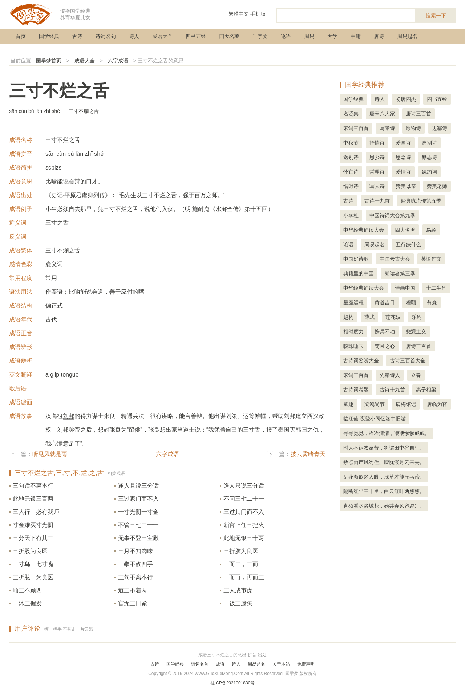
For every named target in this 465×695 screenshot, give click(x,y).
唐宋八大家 (382, 114)
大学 (332, 36)
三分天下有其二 (33, 538)
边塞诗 (439, 128)
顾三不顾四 (27, 590)
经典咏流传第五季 (421, 201)
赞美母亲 (406, 186)
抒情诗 (377, 143)
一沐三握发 (27, 603)
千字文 (260, 36)
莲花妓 (393, 317)
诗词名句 (106, 36)
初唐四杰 (406, 99)
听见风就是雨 (49, 454)
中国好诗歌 (356, 259)
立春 (416, 375)
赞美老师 (437, 186)
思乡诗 (377, 157)
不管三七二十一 (138, 525)
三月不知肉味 (135, 551)
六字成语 (118, 61)
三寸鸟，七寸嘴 (33, 564)
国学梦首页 (48, 61)
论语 (286, 36)
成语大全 (162, 36)
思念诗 (403, 157)
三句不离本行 (135, 577)
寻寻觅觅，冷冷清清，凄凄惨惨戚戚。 (386, 433)
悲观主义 (416, 331)
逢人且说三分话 (138, 486)
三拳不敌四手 (135, 564)
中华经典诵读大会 (363, 230)
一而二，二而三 (243, 564)
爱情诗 (403, 172)
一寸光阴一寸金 (138, 512)
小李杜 (351, 215)
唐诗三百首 (418, 114)
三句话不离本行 (33, 486)
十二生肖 (436, 288)
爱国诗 (403, 143)
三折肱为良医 (240, 551)
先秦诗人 (390, 375)
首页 (21, 36)
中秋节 (351, 143)
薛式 (369, 317)
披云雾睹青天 (308, 454)
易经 (431, 230)
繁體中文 (239, 14)
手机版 (258, 14)
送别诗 (351, 157)
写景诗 (387, 128)
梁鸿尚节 (374, 404)
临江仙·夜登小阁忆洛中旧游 (374, 419)
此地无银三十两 (243, 538)
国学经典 (49, 36)
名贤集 (351, 114)
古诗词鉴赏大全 (361, 360)
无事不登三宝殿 (138, 538)
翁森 (432, 302)
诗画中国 (405, 288)
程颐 (411, 302)
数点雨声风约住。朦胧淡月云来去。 (384, 462)
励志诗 (429, 157)
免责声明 (306, 664)
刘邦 (68, 416)
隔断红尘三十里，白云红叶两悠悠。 (384, 491)
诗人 (134, 36)
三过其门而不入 (243, 512)
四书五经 (196, 36)
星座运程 (353, 302)
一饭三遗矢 (237, 603)
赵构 (348, 317)
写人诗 (377, 186)
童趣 (348, 404)
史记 (57, 195)
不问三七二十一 (243, 499)
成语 (220, 664)
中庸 (356, 36)
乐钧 (417, 317)
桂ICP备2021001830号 (232, 683)
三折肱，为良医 (33, 577)
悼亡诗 (351, 172)
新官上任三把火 (243, 525)
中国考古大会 (395, 259)
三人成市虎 (237, 590)
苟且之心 (385, 346)
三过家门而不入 (138, 499)
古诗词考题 (356, 390)
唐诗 (379, 36)
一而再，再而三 (243, 577)
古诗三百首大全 (407, 360)
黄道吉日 (385, 302)
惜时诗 (351, 186)
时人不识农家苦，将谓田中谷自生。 (384, 448)
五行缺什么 (408, 244)
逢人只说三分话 (243, 486)
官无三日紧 (132, 603)
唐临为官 (437, 404)
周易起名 (407, 36)
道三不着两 (132, 590)
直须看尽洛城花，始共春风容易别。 (384, 506)
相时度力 (353, 331)
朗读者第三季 (400, 273)
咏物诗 (413, 128)
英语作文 (431, 259)
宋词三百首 (356, 128)
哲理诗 (377, 172)
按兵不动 (385, 331)
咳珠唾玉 (353, 346)
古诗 (77, 36)
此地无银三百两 (33, 499)
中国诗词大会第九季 (392, 215)
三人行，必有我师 (36, 512)
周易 (309, 36)
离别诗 (429, 143)
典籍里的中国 (358, 273)
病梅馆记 (406, 404)
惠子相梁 (426, 390)
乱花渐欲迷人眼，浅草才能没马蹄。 (384, 477)
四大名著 (229, 36)
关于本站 (281, 664)
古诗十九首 (377, 201)
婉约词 (429, 172)
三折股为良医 (30, 551)
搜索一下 (436, 16)
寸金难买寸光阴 (33, 525)
